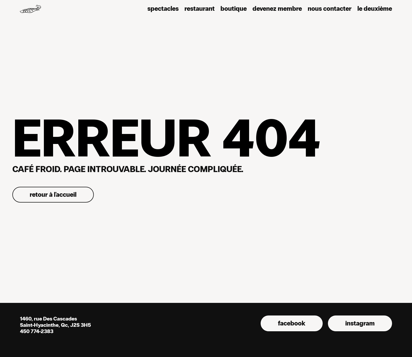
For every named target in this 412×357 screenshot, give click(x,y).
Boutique (233, 8)
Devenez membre (277, 8)
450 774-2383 (36, 331)
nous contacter (330, 8)
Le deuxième (374, 8)
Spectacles (163, 8)
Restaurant (199, 8)
